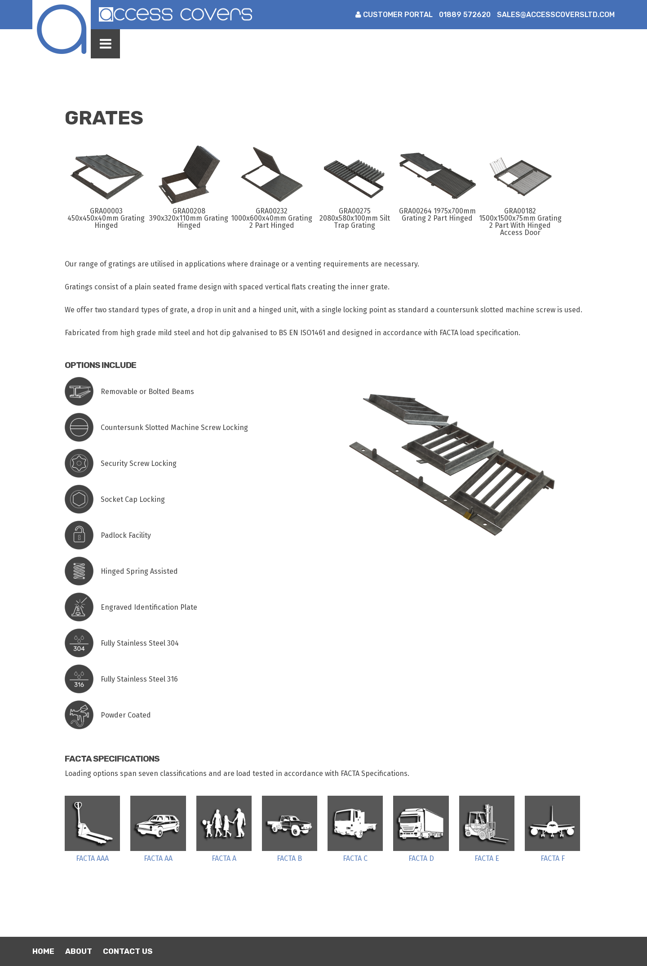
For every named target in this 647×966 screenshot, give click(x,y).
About (78, 951)
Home (43, 951)
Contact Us (127, 951)
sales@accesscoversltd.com (556, 14)
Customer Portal (394, 14)
